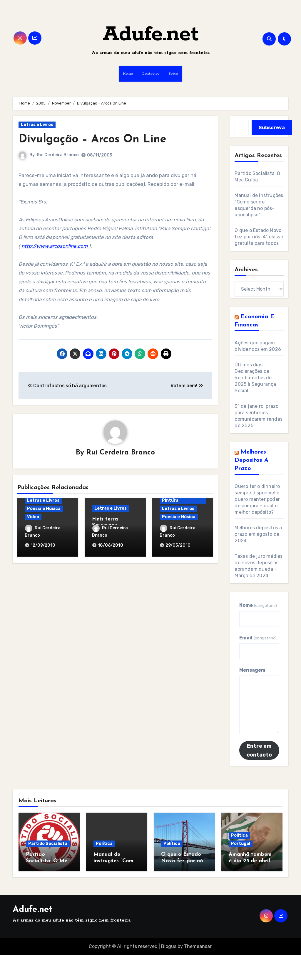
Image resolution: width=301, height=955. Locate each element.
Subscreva (272, 127)
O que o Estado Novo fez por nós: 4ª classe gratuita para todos (259, 237)
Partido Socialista (47, 843)
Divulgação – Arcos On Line (92, 139)
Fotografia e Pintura (175, 498)
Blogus (168, 946)
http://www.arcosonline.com (54, 246)
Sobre (173, 73)
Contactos (151, 73)
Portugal (240, 843)
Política (104, 843)
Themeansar (197, 946)
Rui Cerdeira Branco (58, 154)
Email (257, 638)
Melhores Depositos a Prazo (251, 460)
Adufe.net (151, 34)
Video (33, 516)
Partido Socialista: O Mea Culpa (48, 861)
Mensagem (252, 670)
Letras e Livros (37, 124)
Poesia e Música (44, 508)
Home (128, 73)
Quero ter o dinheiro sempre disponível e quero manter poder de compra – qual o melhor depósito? (257, 499)
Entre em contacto (259, 750)
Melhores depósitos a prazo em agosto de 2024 (258, 534)
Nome (258, 605)
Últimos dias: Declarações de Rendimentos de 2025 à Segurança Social (255, 377)
